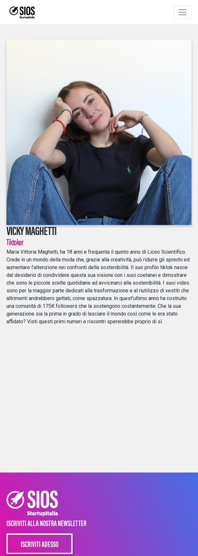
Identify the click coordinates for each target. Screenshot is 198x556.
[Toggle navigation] (182, 12)
